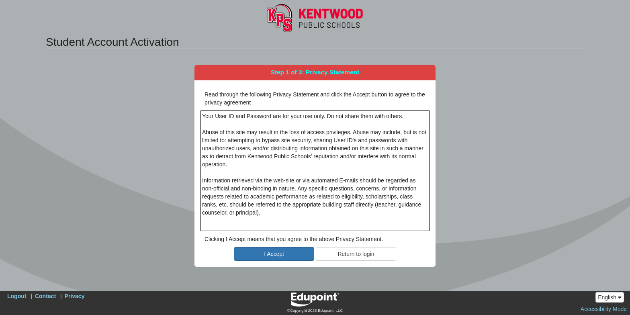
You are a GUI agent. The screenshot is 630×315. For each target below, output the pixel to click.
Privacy (75, 296)
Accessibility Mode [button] (604, 309)
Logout (16, 296)
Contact (45, 296)
